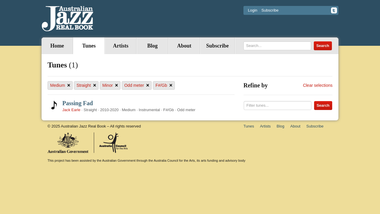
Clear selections (317, 85)
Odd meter (136, 85)
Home (57, 46)
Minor (110, 85)
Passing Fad (77, 103)
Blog (152, 46)
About (184, 46)
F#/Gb (164, 85)
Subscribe (269, 10)
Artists (121, 46)
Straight (86, 85)
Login (252, 10)
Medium (60, 85)
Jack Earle (71, 110)
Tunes (89, 46)
